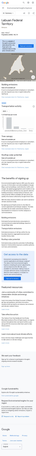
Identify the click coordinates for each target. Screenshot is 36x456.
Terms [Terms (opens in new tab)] (34, 80)
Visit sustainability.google (10, 396)
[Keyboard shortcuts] (14, 80)
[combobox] (9, 13)
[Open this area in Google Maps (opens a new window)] (3, 80)
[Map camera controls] (33, 77)
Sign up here (6, 366)
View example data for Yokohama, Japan (15, 97)
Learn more (5, 309)
